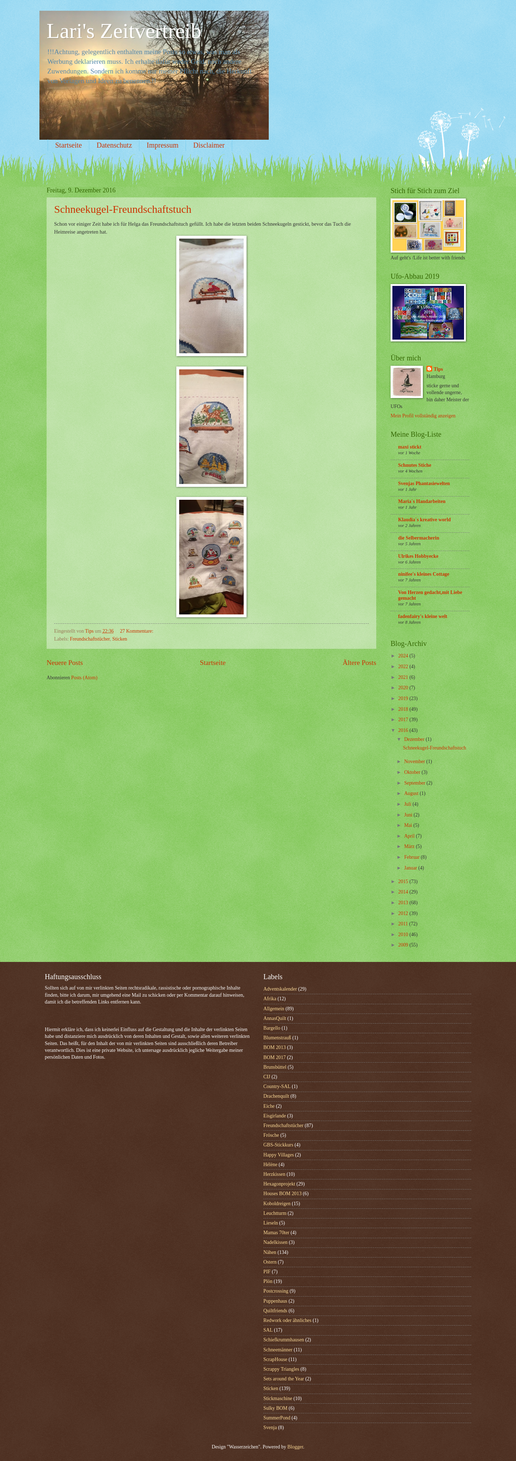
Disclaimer (209, 145)
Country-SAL (277, 1086)
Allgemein (273, 1008)
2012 (403, 913)
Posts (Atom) (84, 677)
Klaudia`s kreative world (424, 519)
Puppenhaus (275, 1301)
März (410, 846)
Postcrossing (275, 1291)
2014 (403, 892)
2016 (403, 730)
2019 (403, 698)
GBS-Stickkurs (278, 1145)
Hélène (270, 1164)
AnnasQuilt (274, 1018)
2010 (403, 934)
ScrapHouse (275, 1359)
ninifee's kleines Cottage (423, 574)
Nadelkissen (275, 1242)
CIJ (266, 1076)
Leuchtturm (274, 1213)
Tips (438, 369)
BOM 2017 (274, 1057)
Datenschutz (114, 145)
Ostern (270, 1262)
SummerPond (276, 1418)
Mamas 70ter (276, 1232)
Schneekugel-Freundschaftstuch (122, 209)
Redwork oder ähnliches (287, 1320)
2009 (403, 945)
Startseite (68, 145)
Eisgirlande (274, 1115)
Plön (267, 1281)
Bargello (271, 1028)
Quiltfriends (275, 1310)
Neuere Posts (65, 662)
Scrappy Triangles (281, 1369)
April (410, 836)
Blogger (295, 1447)
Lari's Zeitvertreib (124, 31)
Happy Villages (278, 1155)
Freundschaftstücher (90, 639)
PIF (267, 1271)
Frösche (271, 1135)
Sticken (119, 639)
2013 (403, 902)
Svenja (270, 1427)
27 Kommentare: (137, 631)
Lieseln (270, 1223)
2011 (403, 923)
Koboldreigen (277, 1203)
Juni (409, 815)
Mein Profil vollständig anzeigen (423, 415)
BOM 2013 (274, 1047)
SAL (268, 1330)
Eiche (268, 1106)
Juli (408, 804)
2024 (403, 655)
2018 (403, 709)
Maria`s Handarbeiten (421, 501)
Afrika (269, 998)
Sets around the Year (283, 1378)
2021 (403, 677)
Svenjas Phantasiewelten (424, 483)
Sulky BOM (275, 1408)
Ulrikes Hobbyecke (418, 556)
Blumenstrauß (277, 1037)
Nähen (269, 1252)
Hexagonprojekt (279, 1184)
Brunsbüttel (274, 1067)
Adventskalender (280, 989)
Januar (411, 868)
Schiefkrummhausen (283, 1339)
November (415, 761)
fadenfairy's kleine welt (422, 616)
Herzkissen (274, 1174)
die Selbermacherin (418, 538)
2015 (403, 881)
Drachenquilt (276, 1096)
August (412, 793)
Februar (412, 857)
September (415, 783)
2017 (403, 719)
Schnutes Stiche (414, 465)
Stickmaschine (277, 1398)
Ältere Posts (359, 662)
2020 (403, 687)
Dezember (415, 739)
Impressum (162, 145)
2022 (403, 666)
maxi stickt (409, 447)
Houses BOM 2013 (282, 1193)
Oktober (413, 772)
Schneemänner (277, 1349)
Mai (409, 825)
